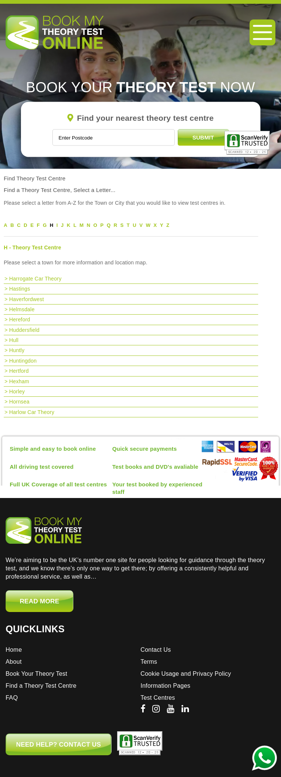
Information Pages (165, 685)
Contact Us (156, 649)
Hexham (19, 381)
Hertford (18, 371)
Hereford (19, 319)
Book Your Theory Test (36, 673)
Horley (17, 391)
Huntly (16, 350)
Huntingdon (23, 361)
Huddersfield (24, 330)
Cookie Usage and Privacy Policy (186, 673)
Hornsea (19, 402)
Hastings (19, 289)
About (14, 661)
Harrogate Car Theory (35, 279)
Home (14, 649)
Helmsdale (21, 309)
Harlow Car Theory (31, 412)
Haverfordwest (26, 299)
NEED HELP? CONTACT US (58, 744)
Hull (13, 340)
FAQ (12, 697)
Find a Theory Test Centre (41, 685)
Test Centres (158, 697)
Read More (39, 601)
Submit (203, 137)
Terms (149, 661)
